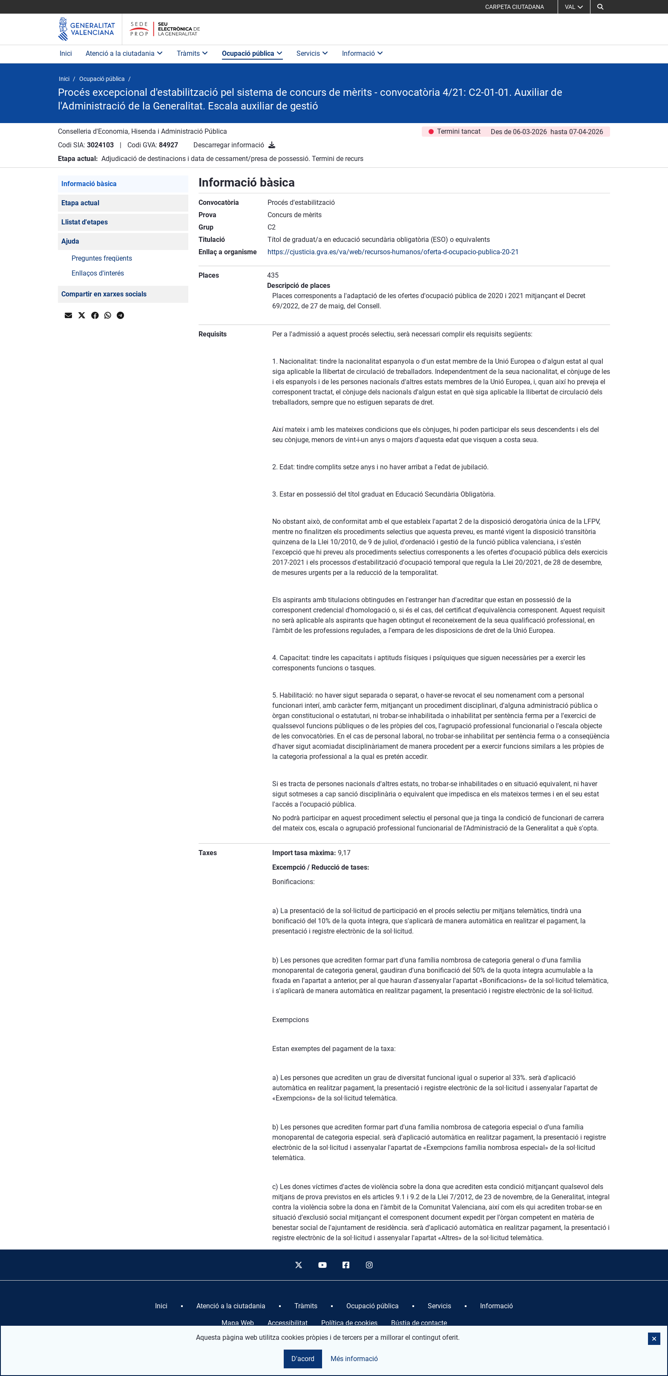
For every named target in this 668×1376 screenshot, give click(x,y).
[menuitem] (161, 1306)
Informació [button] (362, 53)
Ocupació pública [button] (252, 53)
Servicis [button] (312, 53)
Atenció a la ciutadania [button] (124, 53)
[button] (600, 6)
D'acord (302, 1359)
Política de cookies (349, 1323)
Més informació (354, 1359)
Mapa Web (238, 1323)
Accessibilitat (288, 1323)
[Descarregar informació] (271, 145)
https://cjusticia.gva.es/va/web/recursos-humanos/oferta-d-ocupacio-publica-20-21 (393, 252)
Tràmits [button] (192, 53)
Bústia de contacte (419, 1323)
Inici (66, 53)
